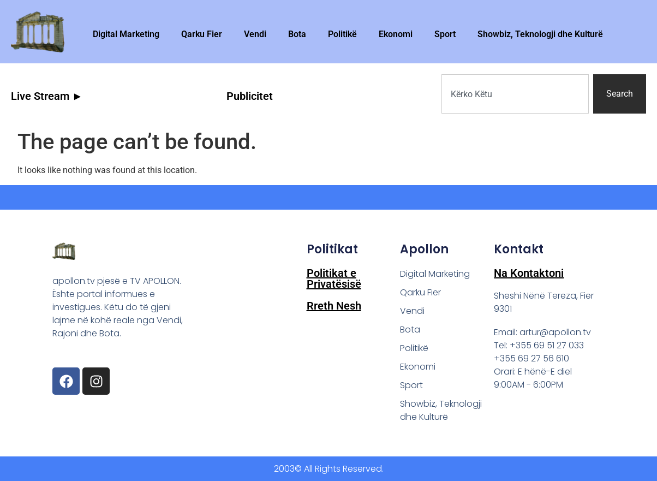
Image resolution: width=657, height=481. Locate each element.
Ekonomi (396, 34)
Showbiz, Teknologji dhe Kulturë (540, 34)
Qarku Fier (201, 34)
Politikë (342, 34)
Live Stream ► (47, 96)
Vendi (255, 34)
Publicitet (249, 96)
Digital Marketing (126, 34)
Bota (297, 34)
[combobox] (515, 94)
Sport (445, 34)
